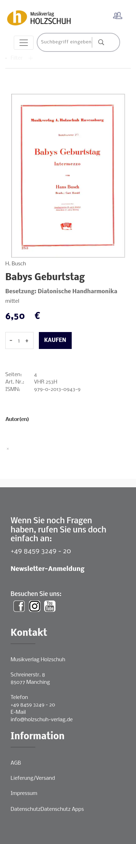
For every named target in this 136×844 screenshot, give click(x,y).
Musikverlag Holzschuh (38, 660)
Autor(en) (17, 419)
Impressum (24, 793)
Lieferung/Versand (33, 778)
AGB (16, 763)
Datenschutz (26, 809)
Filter (22, 58)
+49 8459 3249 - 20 (41, 551)
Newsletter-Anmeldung (47, 569)
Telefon (19, 697)
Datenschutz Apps (62, 809)
